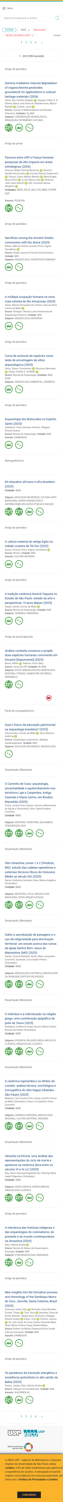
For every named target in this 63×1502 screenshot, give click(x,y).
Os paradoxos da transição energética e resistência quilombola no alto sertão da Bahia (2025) (31, 1377)
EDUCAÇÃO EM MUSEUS (27, 497)
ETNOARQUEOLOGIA (15, 825)
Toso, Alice (29, 1312)
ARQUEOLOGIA (22, 259)
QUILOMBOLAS (22, 1392)
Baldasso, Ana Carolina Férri (19, 1098)
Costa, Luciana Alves (15, 805)
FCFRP (52, 189)
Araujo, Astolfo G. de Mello (21, 371)
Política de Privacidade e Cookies (38, 1479)
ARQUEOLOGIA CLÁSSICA (29, 1044)
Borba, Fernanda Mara (45, 1322)
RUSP (7, 378)
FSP (7, 193)
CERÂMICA (49, 382)
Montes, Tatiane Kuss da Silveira (28, 1316)
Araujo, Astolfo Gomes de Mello (21, 606)
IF (29, 189)
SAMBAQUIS (20, 437)
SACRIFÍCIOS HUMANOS (43, 259)
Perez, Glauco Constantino (18, 368)
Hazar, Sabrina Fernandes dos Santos (23, 305)
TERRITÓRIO (32, 822)
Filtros (9, 30)
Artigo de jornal (13, 143)
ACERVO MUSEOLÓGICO (30, 500)
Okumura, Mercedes (46, 368)
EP (25, 189)
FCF (38, 189)
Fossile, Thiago (12, 1312)
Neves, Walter (12, 663)
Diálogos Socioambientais (26, 1389)
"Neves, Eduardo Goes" (20, 35)
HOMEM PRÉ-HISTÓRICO (38, 673)
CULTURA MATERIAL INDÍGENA (32, 1118)
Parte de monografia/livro (19, 710)
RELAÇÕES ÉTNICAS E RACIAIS (37, 504)
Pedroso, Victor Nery (33, 663)
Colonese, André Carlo (16, 1309)
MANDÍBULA (11, 677)
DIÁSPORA (20, 822)
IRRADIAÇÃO (11, 120)
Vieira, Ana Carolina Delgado (19, 100)
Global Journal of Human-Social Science (33, 252)
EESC (20, 189)
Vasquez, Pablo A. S (47, 100)
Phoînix (16, 553)
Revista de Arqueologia (24, 375)
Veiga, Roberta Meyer (37, 1325)
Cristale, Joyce (24, 106)
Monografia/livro (14, 460)
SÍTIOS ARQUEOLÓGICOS (27, 670)
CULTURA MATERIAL (24, 556)
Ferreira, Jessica (48, 1319)
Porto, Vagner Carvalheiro (34, 549)
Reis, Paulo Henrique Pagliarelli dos (22, 1173)
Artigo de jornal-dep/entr (19, 636)
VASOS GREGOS (23, 1186)
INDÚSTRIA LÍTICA (24, 894)
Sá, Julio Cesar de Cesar (20, 1322)
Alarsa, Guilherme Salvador (18, 880)
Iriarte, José (30, 1319)
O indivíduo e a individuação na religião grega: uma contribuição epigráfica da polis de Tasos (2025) (30, 1018)
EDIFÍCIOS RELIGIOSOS (32, 976)
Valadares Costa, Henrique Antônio (22, 427)
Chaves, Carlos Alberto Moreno (23, 176)
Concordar (29, 1495)
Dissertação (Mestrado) (18, 769)
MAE (32, 113)
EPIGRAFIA (20, 1040)
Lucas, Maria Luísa (31, 179)
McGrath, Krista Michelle (43, 1309)
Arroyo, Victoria (12, 549)
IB (39, 666)
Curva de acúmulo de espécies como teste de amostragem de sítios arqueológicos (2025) (29, 360)
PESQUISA (19, 200)
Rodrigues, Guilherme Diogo (19, 1026)
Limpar (57, 35)
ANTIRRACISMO (13, 504)
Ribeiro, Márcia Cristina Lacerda (21, 246)
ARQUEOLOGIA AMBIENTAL (29, 382)
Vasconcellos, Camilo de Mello (20, 733)
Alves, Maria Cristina (15, 1325)
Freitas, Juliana (12, 1385)
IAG (33, 189)
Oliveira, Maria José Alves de (19, 103)
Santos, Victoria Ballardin (17, 956)
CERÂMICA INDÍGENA (26, 1115)
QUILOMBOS (46, 822)
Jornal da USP (20, 666)
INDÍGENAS (36, 318)
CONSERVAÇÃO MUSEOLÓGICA (31, 116)
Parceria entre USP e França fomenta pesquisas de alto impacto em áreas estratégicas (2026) (29, 162)
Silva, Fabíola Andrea (15, 1244)
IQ (28, 113)
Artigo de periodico (16, 69)
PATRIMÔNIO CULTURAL (31, 120)
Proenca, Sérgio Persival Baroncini (22, 170)
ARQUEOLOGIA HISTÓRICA (28, 973)
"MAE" (26, 30)
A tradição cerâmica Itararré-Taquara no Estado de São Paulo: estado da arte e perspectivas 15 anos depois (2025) (31, 598)
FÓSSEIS (20, 673)
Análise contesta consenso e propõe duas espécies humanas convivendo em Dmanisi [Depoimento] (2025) (31, 655)
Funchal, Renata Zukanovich (44, 173)
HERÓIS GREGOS (40, 1186)
